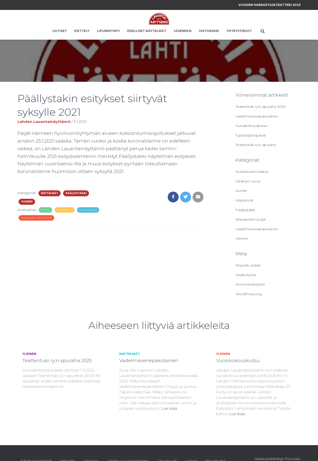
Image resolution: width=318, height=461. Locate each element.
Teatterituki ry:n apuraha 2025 (260, 106)
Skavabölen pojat (251, 219)
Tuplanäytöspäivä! (251, 135)
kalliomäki (65, 210)
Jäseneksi (183, 31)
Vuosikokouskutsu (252, 125)
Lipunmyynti (108, 31)
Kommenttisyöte (250, 284)
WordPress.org (249, 294)
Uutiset (59, 31)
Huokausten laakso (252, 171)
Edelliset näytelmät (146, 31)
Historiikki (209, 31)
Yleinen (27, 201)
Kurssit (241, 190)
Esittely (81, 31)
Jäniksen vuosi (248, 181)
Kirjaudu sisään (248, 265)
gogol (45, 210)
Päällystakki (76, 193)
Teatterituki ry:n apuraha (256, 145)
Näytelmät (49, 193)
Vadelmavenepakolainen (257, 116)
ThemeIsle (292, 459)
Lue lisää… (170, 408)
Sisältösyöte (246, 275)
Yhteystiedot (239, 31)
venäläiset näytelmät (36, 218)
